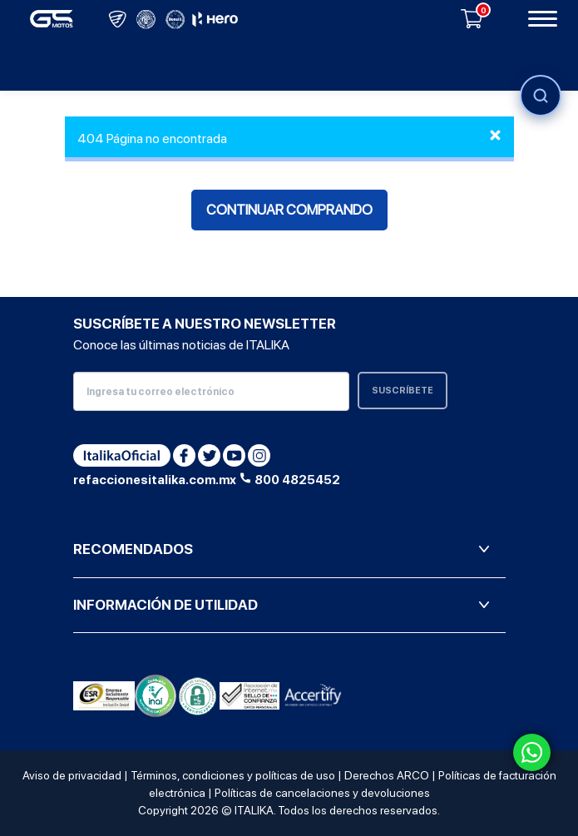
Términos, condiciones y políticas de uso (233, 775)
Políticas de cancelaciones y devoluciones (322, 792)
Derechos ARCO (386, 775)
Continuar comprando (289, 209)
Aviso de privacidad (71, 775)
